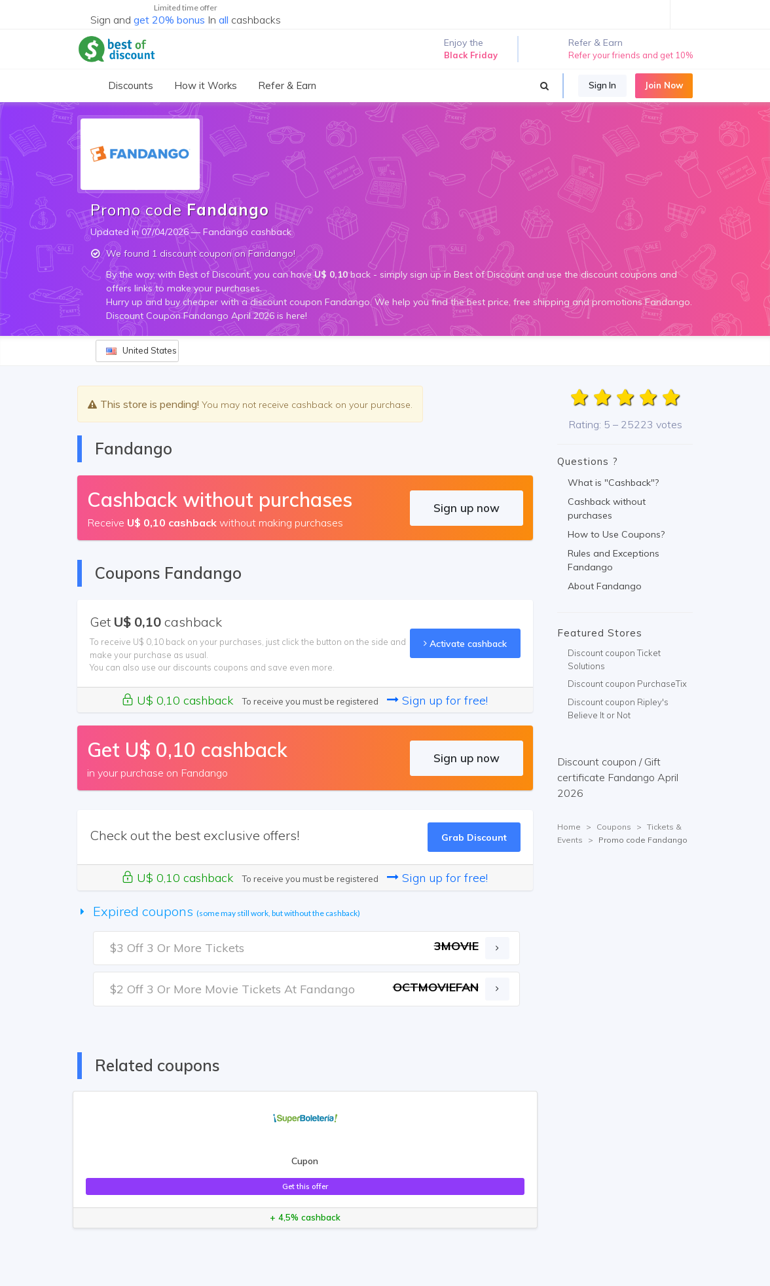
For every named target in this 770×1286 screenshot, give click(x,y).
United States (141, 350)
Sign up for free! (437, 700)
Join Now (664, 85)
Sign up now (466, 508)
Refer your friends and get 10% (630, 55)
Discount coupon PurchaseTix (627, 683)
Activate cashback (465, 643)
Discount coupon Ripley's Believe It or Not (618, 708)
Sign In (602, 85)
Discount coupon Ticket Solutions (614, 659)
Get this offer (305, 1186)
